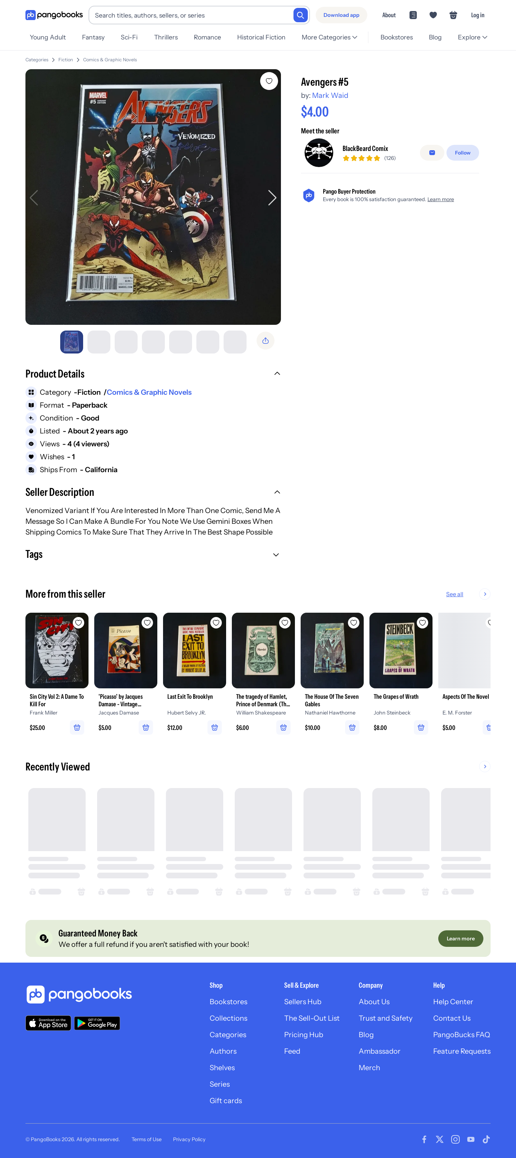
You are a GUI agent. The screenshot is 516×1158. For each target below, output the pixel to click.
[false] (432, 195)
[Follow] (462, 195)
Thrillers (166, 37)
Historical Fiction (261, 37)
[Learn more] (460, 938)
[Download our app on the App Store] (48, 1023)
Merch (369, 1067)
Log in (477, 15)
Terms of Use (147, 1139)
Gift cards (226, 1100)
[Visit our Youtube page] (471, 1139)
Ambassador (380, 1051)
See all (477, 594)
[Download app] (341, 15)
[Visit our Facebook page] (424, 1139)
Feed (292, 1051)
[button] (153, 375)
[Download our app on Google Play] (97, 1023)
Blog (435, 37)
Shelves (222, 1067)
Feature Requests (462, 1051)
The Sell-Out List (312, 1018)
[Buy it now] (390, 154)
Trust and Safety (385, 1018)
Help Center (453, 1001)
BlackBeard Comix (365, 190)
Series (220, 1084)
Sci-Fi (129, 37)
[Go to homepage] (54, 15)
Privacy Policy (189, 1139)
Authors (223, 1051)
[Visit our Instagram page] (455, 1139)
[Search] (300, 15)
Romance (207, 37)
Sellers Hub (302, 1001)
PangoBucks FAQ (461, 1034)
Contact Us (451, 1018)
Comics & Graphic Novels (149, 392)
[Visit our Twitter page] (439, 1139)
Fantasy (93, 37)
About (389, 15)
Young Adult (48, 37)
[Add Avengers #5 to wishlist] (269, 81)
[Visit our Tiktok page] (486, 1139)
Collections (228, 1018)
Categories (36, 59)
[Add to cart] (390, 134)
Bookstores (397, 37)
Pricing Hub (303, 1034)
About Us (374, 1001)
